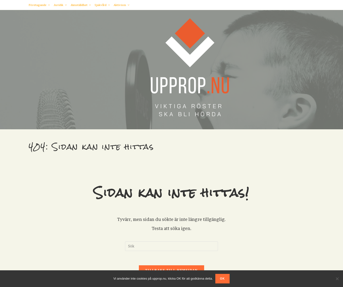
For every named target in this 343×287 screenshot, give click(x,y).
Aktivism (122, 5)
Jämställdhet (81, 5)
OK (222, 278)
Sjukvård (102, 5)
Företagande (39, 5)
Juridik (60, 5)
